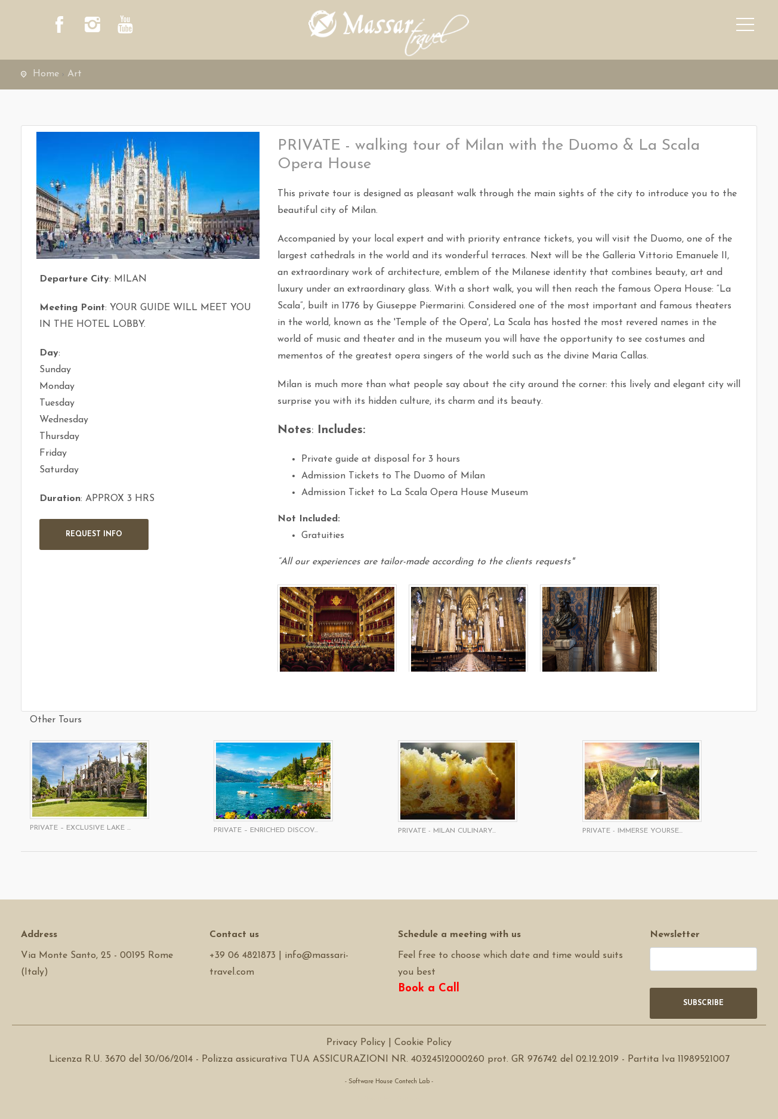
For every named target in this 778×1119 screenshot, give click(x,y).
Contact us (234, 934)
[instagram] (92, 27)
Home (46, 74)
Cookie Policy (423, 1042)
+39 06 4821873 (242, 955)
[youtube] (125, 27)
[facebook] (60, 27)
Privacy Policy (355, 1042)
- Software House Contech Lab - (389, 1081)
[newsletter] (704, 959)
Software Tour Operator (389, 1098)
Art (74, 74)
